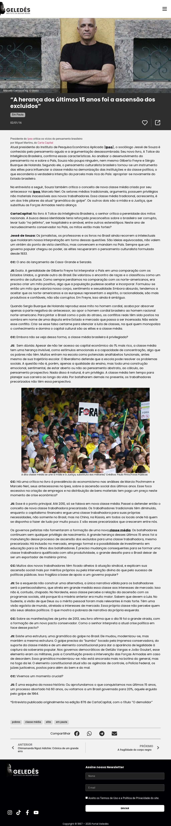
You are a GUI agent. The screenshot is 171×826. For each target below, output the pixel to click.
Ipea (30, 138)
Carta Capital (46, 142)
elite (48, 721)
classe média (120, 530)
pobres (16, 721)
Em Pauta (18, 114)
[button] (76, 733)
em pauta (61, 721)
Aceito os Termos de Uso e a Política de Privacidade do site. (123, 798)
